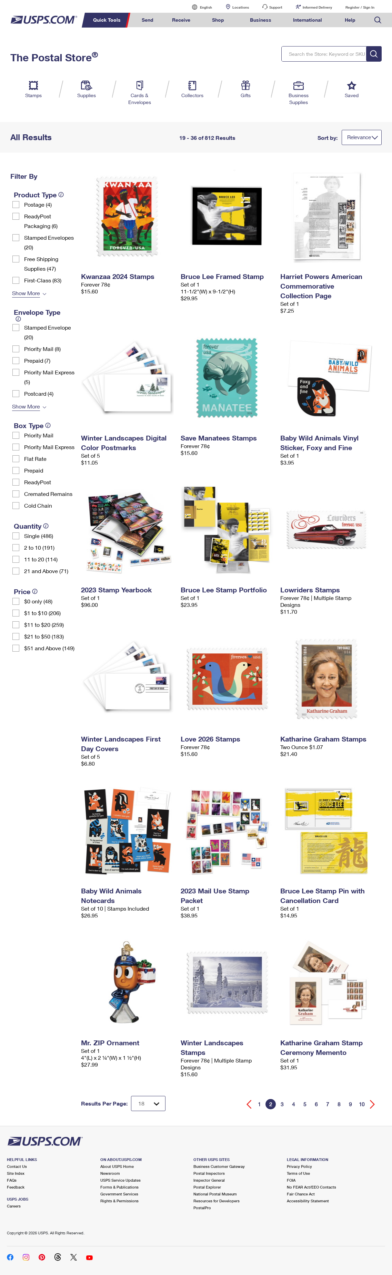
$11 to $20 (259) (44, 624)
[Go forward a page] (372, 1104)
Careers (14, 1206)
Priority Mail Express (49, 447)
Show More (26, 293)
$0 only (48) (38, 601)
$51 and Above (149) (49, 648)
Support (275, 7)
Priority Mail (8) (42, 348)
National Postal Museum (215, 1194)
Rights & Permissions (119, 1201)
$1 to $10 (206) (42, 613)
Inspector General (209, 1180)
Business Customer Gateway (219, 1166)
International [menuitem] (307, 20)
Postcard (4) (38, 393)
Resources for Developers (216, 1201)
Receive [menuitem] (181, 20)
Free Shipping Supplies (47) (41, 264)
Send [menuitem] (147, 20)
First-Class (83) (42, 280)
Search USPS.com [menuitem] (377, 20)
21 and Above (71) (46, 571)
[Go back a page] (249, 1104)
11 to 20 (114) (41, 559)
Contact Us (17, 1166)
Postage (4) (38, 204)
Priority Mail (38, 435)
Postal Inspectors (209, 1173)
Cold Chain (38, 505)
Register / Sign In (359, 7)
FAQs (12, 1180)
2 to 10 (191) (39, 547)
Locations (240, 7)
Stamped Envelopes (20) (49, 242)
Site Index (15, 1173)
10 (361, 1104)
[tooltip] (61, 194)
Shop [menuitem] (218, 20)
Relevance (359, 137)
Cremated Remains (48, 493)
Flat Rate (35, 458)
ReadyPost (37, 482)
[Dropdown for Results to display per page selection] (148, 1103)
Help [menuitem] (350, 20)
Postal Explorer (207, 1187)
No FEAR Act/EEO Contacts (311, 1187)
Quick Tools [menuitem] (107, 20)
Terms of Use (298, 1173)
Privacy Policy (299, 1166)
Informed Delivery (317, 7)
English (199, 7)
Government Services (119, 1194)
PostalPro (202, 1207)
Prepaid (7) (37, 360)
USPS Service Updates (120, 1180)
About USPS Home (117, 1166)
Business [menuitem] (260, 20)
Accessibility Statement (308, 1201)
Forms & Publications (119, 1187)
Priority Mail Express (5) (49, 377)
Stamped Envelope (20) (47, 332)
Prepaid (33, 470)
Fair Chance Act (301, 1194)
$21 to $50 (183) (44, 636)
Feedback (15, 1187)
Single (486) (38, 535)
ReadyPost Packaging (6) (41, 221)
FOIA (291, 1180)
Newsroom (110, 1173)
